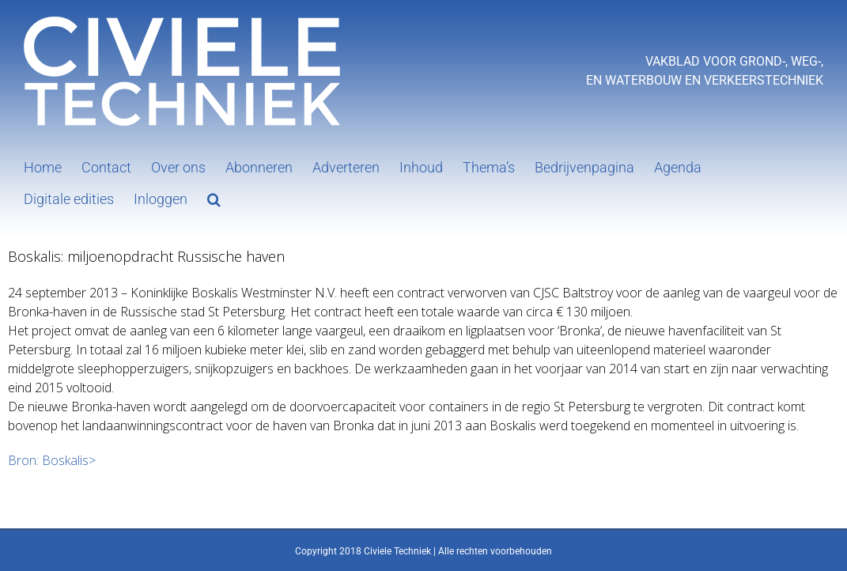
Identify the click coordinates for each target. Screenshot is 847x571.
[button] (214, 198)
